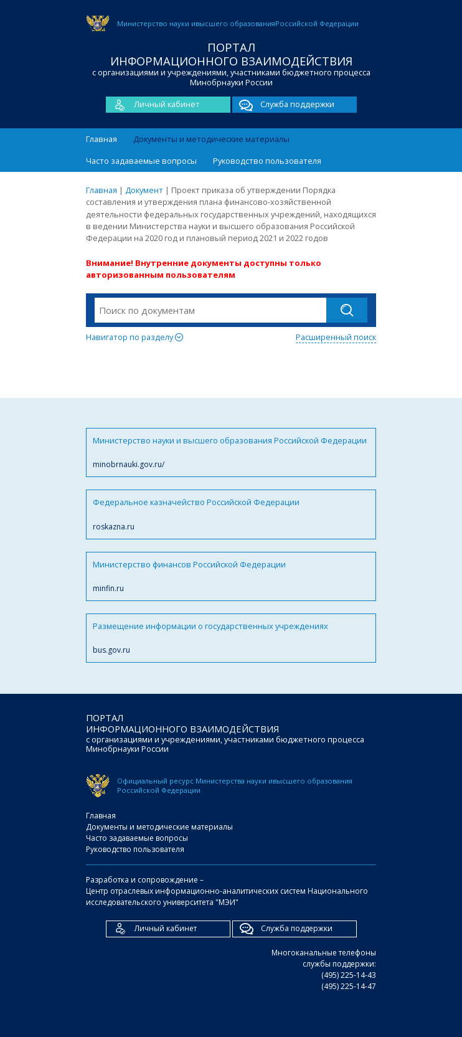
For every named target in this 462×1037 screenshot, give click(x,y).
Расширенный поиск (336, 337)
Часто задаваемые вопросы (141, 160)
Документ (144, 190)
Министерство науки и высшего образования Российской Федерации (231, 452)
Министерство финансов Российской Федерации (231, 576)
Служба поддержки (283, 104)
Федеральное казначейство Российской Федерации (231, 514)
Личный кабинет (153, 104)
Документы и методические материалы (211, 138)
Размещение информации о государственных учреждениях (231, 638)
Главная (101, 138)
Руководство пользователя (267, 160)
